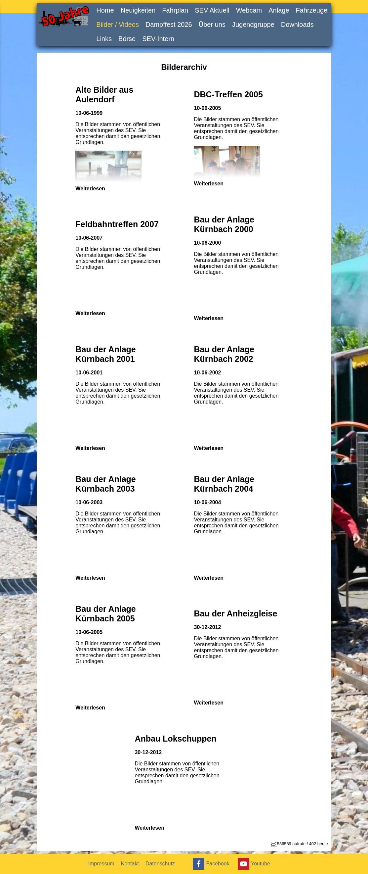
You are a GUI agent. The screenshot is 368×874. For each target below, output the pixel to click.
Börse (127, 38)
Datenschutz (160, 863)
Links (104, 38)
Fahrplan (175, 10)
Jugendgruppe (253, 24)
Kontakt (130, 863)
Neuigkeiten (138, 10)
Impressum (101, 863)
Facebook (210, 863)
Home (105, 10)
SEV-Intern (158, 38)
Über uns (212, 24)
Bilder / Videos (117, 24)
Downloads (297, 24)
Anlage (278, 10)
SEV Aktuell (212, 10)
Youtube (253, 863)
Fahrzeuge (312, 10)
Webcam (249, 10)
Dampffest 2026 (168, 24)
